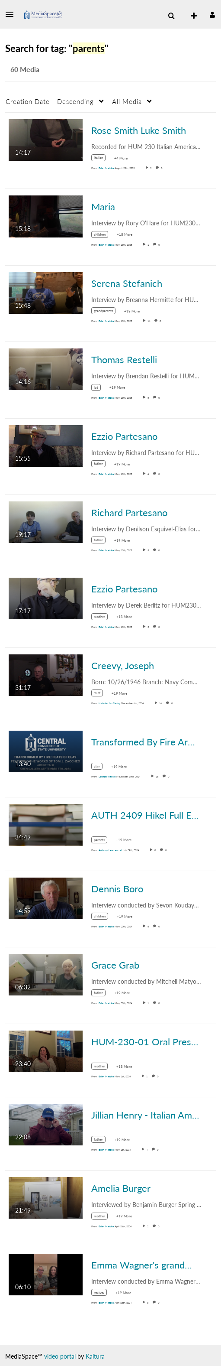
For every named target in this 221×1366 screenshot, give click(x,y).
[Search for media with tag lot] (99, 388)
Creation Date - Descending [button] (50, 101)
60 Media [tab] (24, 69)
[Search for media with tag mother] (102, 617)
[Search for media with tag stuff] (100, 694)
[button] (12, 14)
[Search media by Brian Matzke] (106, 167)
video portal (60, 1356)
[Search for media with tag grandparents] (106, 312)
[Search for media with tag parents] (102, 840)
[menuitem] (171, 16)
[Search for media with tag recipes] (102, 1293)
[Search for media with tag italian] (101, 159)
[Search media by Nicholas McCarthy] (109, 703)
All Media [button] (127, 101)
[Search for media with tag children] (103, 235)
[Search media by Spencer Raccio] (107, 776)
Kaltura (95, 1356)
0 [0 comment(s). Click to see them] (162, 167)
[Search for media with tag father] (101, 465)
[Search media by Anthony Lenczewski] (110, 850)
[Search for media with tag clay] (100, 767)
